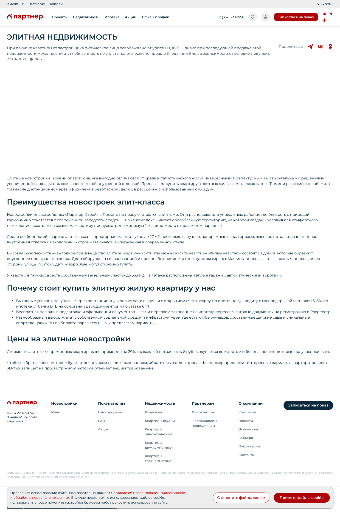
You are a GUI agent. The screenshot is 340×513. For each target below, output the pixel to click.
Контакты (247, 455)
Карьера (246, 438)
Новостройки (64, 403)
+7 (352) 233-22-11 (230, 17)
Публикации (249, 446)
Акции (103, 429)
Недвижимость (160, 403)
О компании (15, 4)
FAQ (101, 421)
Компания (247, 412)
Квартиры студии (160, 421)
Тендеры (56, 4)
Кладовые (153, 412)
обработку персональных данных (42, 498)
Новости (246, 421)
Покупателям (111, 403)
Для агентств (203, 412)
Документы (248, 429)
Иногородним (110, 412)
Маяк (55, 412)
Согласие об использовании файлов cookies (148, 493)
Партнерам (37, 4)
